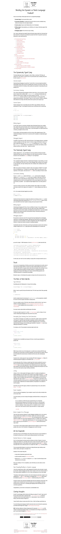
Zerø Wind (33, 3)
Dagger (39, 444)
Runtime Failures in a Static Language (23, 65)
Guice (43, 443)
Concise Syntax (19, 43)
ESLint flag (17, 387)
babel (31, 477)
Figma (26, 155)
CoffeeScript (39, 476)
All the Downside (18, 64)
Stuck (16, 54)
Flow (41, 323)
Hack (42, 358)
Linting (18, 60)
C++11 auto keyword (33, 312)
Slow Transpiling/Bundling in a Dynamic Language (26, 67)
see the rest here (35, 242)
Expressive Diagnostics (32, 421)
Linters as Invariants (29, 378)
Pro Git (31, 170)
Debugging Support (20, 46)
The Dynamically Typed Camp (20, 39)
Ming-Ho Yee (40, 508)
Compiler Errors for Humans (26, 417)
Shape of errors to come (18, 420)
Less (20, 476)
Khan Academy (23, 77)
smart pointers (28, 456)
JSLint (44, 374)
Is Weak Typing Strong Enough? (33, 505)
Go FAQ (17, 409)
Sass (23, 476)
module (36, 359)
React (23, 477)
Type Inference (19, 57)
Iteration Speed (19, 40)
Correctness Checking (21, 41)
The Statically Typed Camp (20, 47)
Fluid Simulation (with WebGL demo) (20, 531)
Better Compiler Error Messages (23, 62)
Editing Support (19, 44)
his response (28, 511)
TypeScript (15, 365)
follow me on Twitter (33, 513)
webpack (26, 477)
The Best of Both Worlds (19, 55)
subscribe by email (27, 513)
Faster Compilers (20, 61)
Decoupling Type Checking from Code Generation (26, 58)
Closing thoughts (18, 68)
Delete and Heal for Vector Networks (40, 531)
